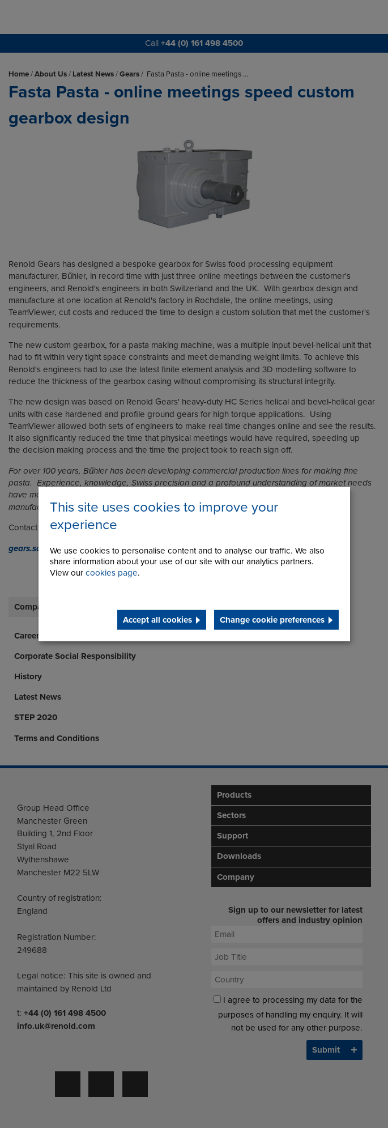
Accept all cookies (157, 620)
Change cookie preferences (272, 620)
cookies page (112, 573)
